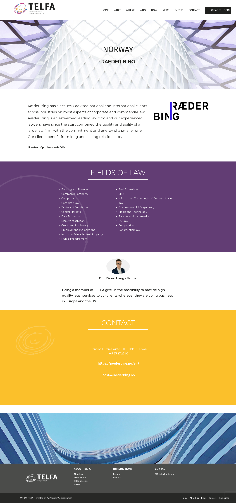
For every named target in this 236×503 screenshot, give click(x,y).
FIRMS (77, 484)
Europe (116, 474)
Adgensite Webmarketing (59, 498)
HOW (154, 10)
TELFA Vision (80, 477)
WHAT (117, 10)
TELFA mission (81, 481)
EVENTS (178, 10)
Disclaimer (224, 498)
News (204, 498)
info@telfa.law (167, 474)
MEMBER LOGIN (220, 10)
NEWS (165, 10)
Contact (212, 498)
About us (78, 474)
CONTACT (194, 10)
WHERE (130, 10)
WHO (143, 10)
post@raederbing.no (118, 375)
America (117, 477)
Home (105, 10)
